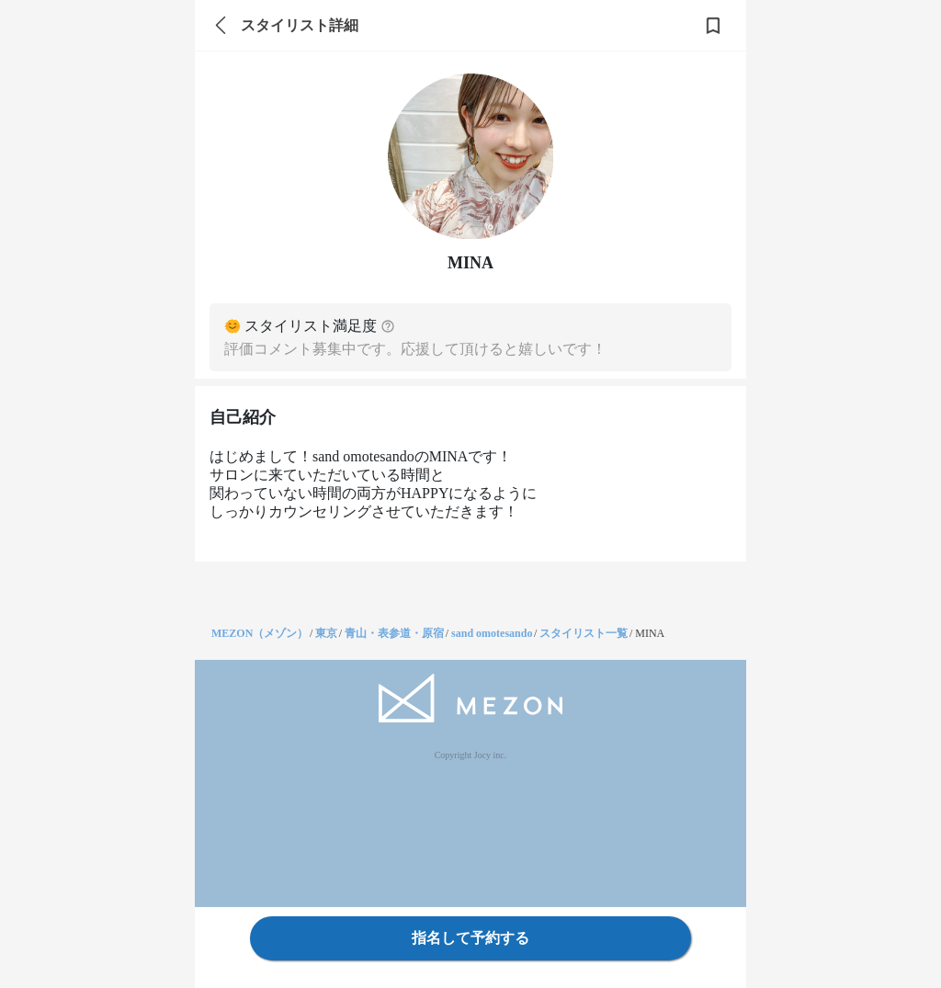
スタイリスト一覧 (583, 633)
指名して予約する (470, 938)
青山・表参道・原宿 (394, 633)
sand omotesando (491, 633)
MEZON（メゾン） (259, 633)
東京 (326, 633)
